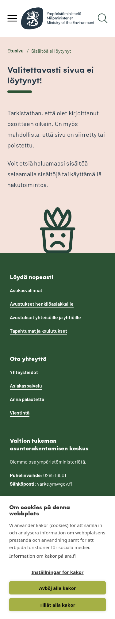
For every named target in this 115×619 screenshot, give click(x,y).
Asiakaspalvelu (26, 385)
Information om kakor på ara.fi (42, 556)
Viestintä (19, 412)
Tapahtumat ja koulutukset (38, 331)
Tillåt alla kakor (57, 605)
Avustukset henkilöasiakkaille (42, 304)
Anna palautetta (27, 399)
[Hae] (103, 18)
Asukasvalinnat (26, 290)
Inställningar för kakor (57, 572)
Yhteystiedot (24, 372)
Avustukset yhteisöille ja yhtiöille (45, 317)
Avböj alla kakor (57, 588)
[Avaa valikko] (12, 18)
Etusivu (15, 50)
